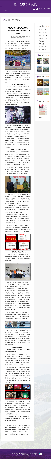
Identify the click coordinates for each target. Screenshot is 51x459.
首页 (13, 20)
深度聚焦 (17, 20)
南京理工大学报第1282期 (43, 117)
